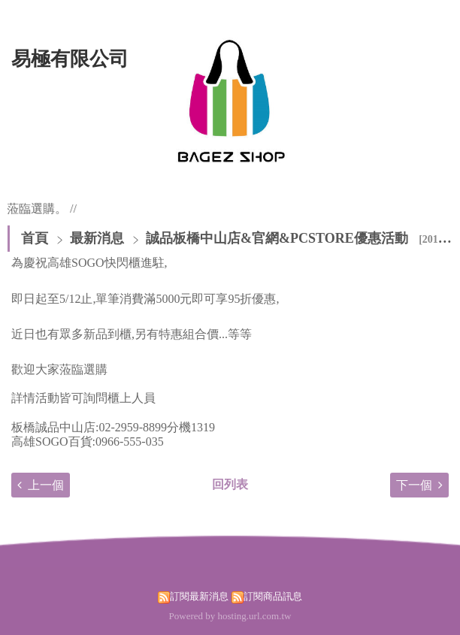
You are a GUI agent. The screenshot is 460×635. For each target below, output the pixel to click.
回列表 (230, 484)
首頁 (34, 238)
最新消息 (99, 238)
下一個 (414, 485)
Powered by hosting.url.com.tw (230, 615)
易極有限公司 (70, 59)
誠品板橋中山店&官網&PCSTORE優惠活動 (277, 238)
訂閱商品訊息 (273, 596)
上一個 (46, 485)
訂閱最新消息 (199, 596)
